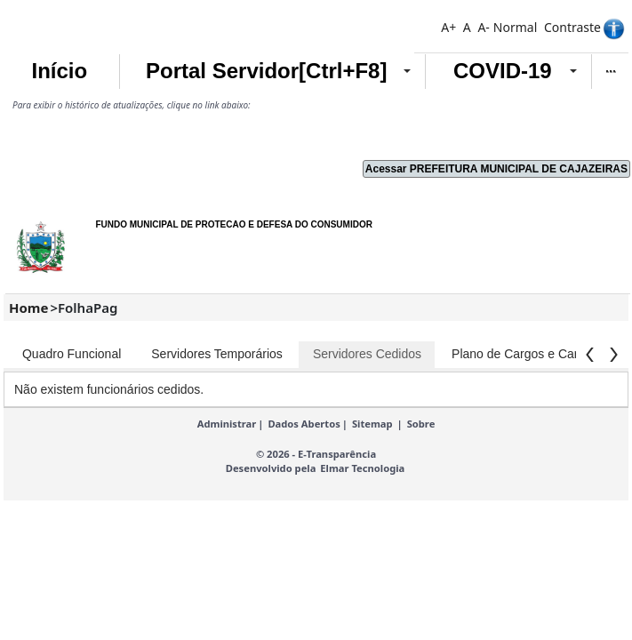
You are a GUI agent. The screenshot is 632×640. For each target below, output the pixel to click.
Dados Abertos (304, 423)
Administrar (227, 423)
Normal (515, 27)
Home (28, 307)
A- (483, 27)
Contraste (572, 27)
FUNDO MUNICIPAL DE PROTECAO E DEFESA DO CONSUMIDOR (233, 224)
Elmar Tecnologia (362, 468)
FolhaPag (87, 307)
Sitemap (372, 423)
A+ (448, 27)
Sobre (421, 423)
